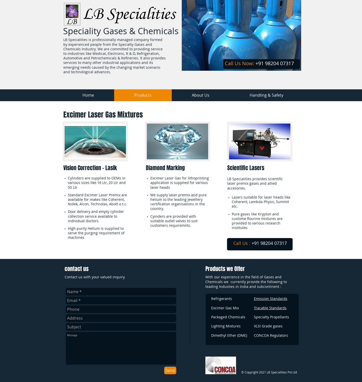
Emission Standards (270, 298)
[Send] (170, 370)
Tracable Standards (270, 307)
